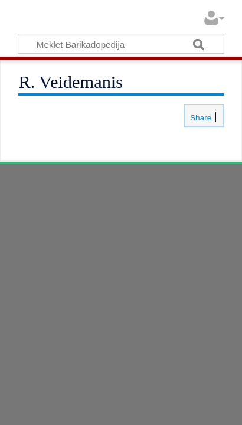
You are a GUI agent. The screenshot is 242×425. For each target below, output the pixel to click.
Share (199, 117)
